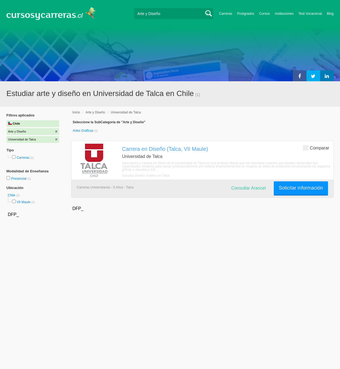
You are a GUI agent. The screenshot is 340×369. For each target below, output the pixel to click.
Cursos (264, 13)
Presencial (19, 179)
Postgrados (245, 13)
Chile (12, 195)
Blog (330, 13)
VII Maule (24, 202)
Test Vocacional (310, 13)
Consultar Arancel (248, 188)
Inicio (76, 112)
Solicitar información (301, 188)
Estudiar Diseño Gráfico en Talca (146, 176)
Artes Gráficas (83, 131)
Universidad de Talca (126, 112)
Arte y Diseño (95, 112)
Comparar (316, 147)
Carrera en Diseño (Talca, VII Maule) (165, 149)
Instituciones (284, 13)
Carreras (225, 13)
